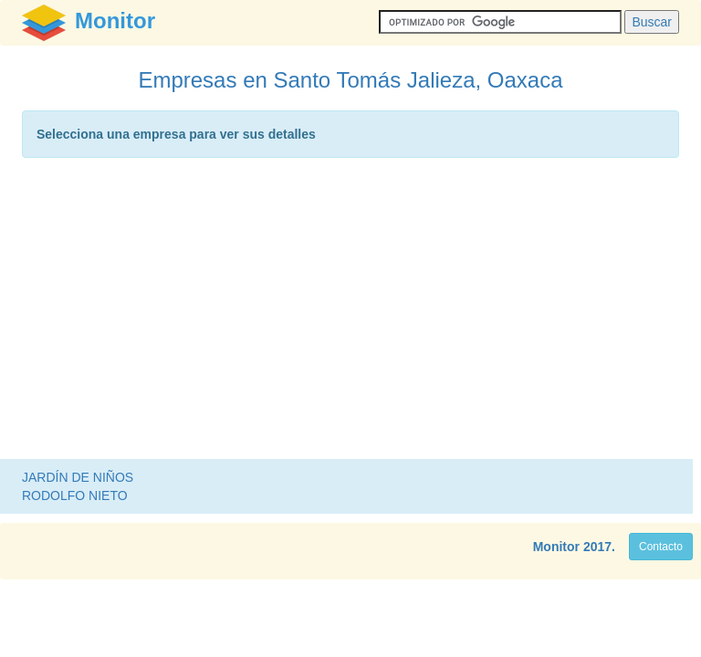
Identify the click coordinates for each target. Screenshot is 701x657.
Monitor (556, 546)
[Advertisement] (350, 313)
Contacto (661, 546)
